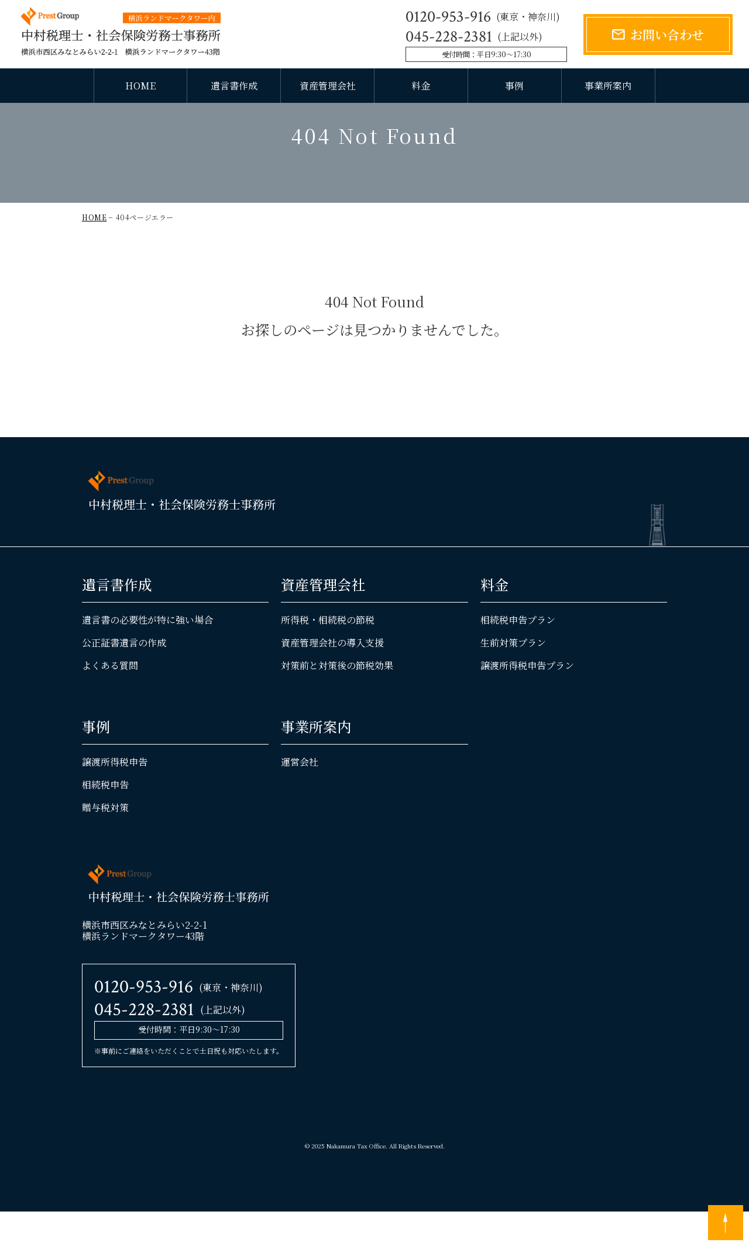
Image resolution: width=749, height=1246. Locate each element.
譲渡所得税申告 (114, 796)
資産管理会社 (328, 85)
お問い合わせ (667, 34)
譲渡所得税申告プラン (527, 700)
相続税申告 (105, 819)
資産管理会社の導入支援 (332, 677)
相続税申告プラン (517, 654)
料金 (420, 85)
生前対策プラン (513, 677)
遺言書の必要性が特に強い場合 (147, 654)
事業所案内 (608, 85)
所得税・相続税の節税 (327, 654)
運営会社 (299, 796)
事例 (514, 85)
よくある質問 (110, 700)
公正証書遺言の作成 (124, 677)
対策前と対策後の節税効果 (337, 700)
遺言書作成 (234, 85)
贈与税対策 (105, 842)
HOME (140, 85)
